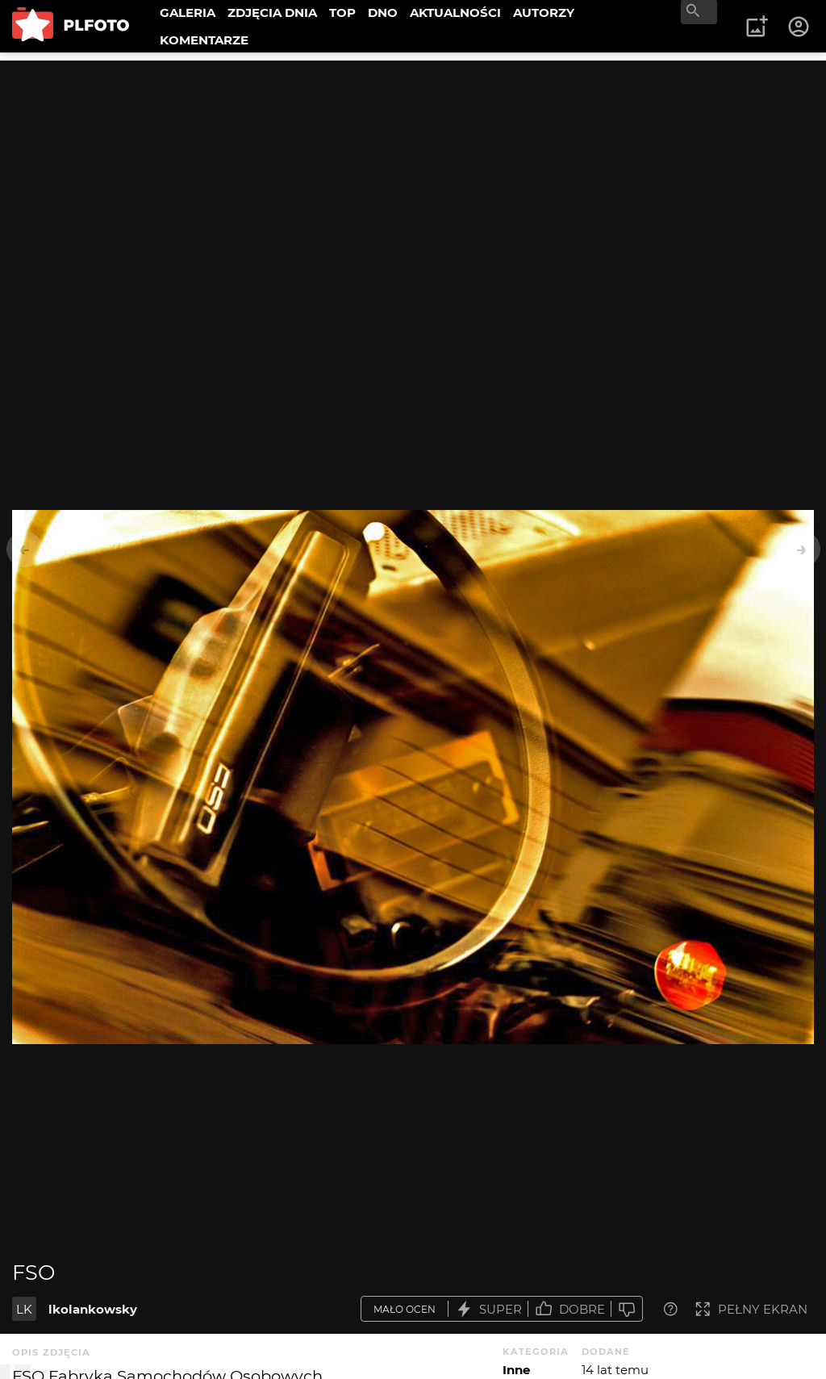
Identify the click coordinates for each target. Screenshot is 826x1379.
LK (24, 1309)
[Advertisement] (413, 173)
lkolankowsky (92, 1309)
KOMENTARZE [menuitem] (204, 40)
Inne (516, 1369)
